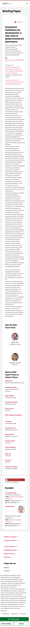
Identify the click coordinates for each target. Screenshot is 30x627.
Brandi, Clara (8, 381)
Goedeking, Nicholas (11, 387)
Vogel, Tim (8, 453)
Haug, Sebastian (9, 395)
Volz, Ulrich (8, 460)
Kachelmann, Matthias (11, 402)
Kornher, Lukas (9, 408)
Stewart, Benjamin (10, 447)
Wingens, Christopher (11, 466)
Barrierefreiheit (10, 553)
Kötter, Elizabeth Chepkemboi (13, 415)
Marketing (22, 613)
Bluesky (7, 567)
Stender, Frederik (10, 441)
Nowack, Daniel (9, 434)
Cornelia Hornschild (10, 493)
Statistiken (14, 613)
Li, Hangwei (8, 421)
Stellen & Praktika (11, 537)
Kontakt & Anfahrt (11, 540)
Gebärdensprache (11, 550)
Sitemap (7, 557)
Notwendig (5, 613)
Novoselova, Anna (10, 428)
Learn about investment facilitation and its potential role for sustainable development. (15, 82)
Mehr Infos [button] (4, 610)
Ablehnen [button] (21, 623)
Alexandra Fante (9, 506)
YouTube (7, 570)
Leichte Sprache (10, 546)
